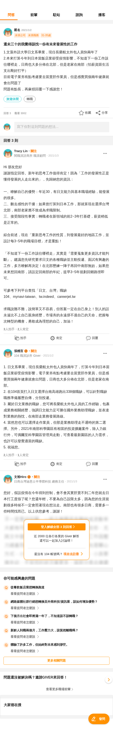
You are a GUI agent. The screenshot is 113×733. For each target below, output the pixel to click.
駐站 (56, 15)
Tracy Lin (20, 151)
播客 (101, 15)
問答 (11, 15)
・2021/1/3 (52, 155)
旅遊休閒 (12, 99)
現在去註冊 (71, 554)
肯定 (59, 338)
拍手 (23, 338)
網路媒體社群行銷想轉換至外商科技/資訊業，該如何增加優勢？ (54, 601)
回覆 (95, 338)
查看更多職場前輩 (58, 689)
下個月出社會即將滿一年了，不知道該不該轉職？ (44, 616)
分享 (105, 112)
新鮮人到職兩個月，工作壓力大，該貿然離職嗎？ (44, 630)
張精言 (18, 351)
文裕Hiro (20, 477)
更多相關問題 (56, 660)
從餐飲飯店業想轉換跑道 (27, 587)
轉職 (30, 99)
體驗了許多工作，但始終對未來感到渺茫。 (40, 644)
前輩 (33, 15)
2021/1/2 (26, 30)
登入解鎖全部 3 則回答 (56, 527)
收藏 (88, 112)
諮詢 (79, 15)
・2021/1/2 (47, 355)
